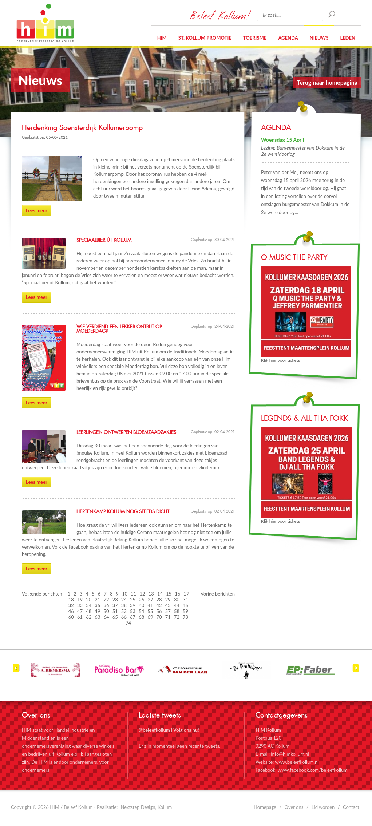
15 (168, 594)
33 (80, 605)
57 (168, 611)
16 (177, 594)
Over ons (294, 807)
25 (132, 599)
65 (115, 617)
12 (142, 594)
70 (159, 617)
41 (150, 605)
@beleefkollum (154, 730)
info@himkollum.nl (290, 754)
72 (176, 617)
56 (159, 611)
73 (185, 617)
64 (106, 617)
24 (124, 599)
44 (176, 605)
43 (168, 605)
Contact (351, 807)
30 (176, 599)
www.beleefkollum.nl (296, 762)
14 (160, 594)
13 (151, 594)
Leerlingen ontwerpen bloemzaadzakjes (126, 432)
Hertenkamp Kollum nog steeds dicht (122, 512)
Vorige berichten (218, 594)
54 (141, 611)
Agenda (288, 38)
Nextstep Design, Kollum (146, 807)
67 (132, 617)
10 (124, 594)
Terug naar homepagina (327, 82)
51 (115, 611)
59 (185, 611)
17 (186, 594)
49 (97, 611)
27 (150, 599)
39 (132, 605)
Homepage (265, 807)
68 (141, 617)
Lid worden (323, 807)
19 (80, 599)
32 (71, 605)
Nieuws (319, 38)
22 (106, 599)
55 (150, 611)
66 (124, 617)
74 (128, 623)
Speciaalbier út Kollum (103, 240)
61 (80, 617)
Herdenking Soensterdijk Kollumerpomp (82, 128)
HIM (45, 23)
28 (159, 599)
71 (168, 617)
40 (141, 605)
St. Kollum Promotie (204, 38)
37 (115, 605)
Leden (347, 38)
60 (71, 617)
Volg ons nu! (186, 730)
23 (115, 599)
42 (159, 605)
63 (97, 617)
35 (97, 605)
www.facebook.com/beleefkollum (313, 770)
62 (88, 617)
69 (150, 617)
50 (106, 611)
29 (168, 599)
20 (88, 599)
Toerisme (255, 38)
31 (185, 599)
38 (124, 605)
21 (97, 599)
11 (133, 594)
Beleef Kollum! (220, 15)
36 (106, 605)
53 (132, 611)
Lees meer (36, 210)
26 (141, 599)
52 (124, 611)
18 (71, 599)
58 (176, 611)
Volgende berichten (42, 594)
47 (80, 611)
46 (71, 611)
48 (88, 611)
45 (185, 605)
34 (88, 605)
